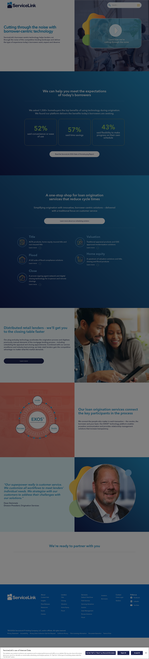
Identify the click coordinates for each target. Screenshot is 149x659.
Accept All (137, 653)
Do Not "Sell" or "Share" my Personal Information (100, 653)
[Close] (146, 653)
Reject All (123, 653)
